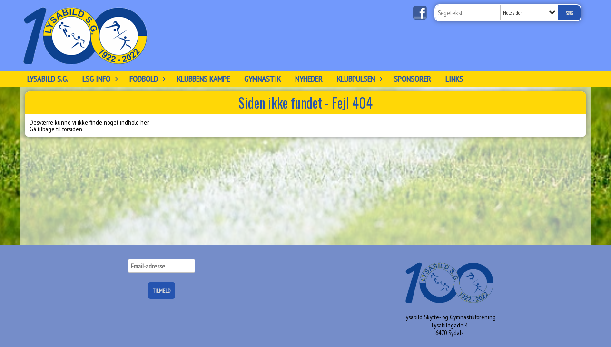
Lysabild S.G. (47, 78)
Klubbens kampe (203, 78)
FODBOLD (146, 78)
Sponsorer (412, 78)
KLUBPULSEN (358, 78)
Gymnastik (262, 78)
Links (454, 78)
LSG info (98, 78)
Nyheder (309, 78)
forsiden (72, 129)
